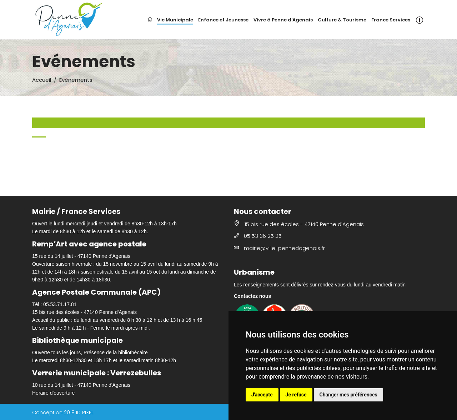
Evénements (75, 80)
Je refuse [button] (296, 395)
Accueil (41, 80)
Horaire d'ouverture (53, 393)
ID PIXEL (85, 412)
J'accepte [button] (262, 395)
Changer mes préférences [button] (348, 395)
